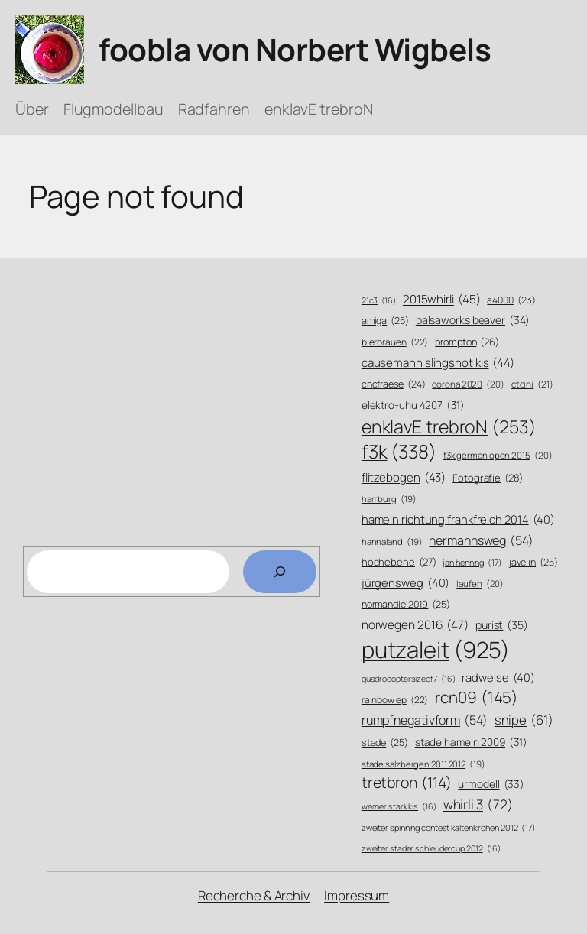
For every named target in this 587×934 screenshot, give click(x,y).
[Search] (279, 571)
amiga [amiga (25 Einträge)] (385, 321)
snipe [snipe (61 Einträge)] (524, 719)
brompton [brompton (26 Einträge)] (467, 342)
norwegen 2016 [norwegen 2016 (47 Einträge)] (415, 625)
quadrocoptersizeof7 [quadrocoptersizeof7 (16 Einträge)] (409, 679)
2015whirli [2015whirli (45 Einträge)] (442, 299)
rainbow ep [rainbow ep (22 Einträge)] (395, 700)
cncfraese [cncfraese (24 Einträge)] (394, 384)
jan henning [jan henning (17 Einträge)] (472, 562)
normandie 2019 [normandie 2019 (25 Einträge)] (406, 604)
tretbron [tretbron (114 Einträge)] (407, 782)
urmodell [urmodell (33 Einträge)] (491, 784)
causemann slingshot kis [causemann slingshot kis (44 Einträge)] (438, 363)
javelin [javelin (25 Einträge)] (533, 562)
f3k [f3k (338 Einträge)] (399, 452)
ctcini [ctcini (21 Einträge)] (532, 384)
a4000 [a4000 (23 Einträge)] (511, 299)
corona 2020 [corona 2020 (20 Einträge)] (468, 384)
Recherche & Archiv (254, 895)
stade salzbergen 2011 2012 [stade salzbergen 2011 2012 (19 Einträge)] (423, 764)
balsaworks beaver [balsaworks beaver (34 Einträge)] (473, 320)
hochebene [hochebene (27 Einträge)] (399, 562)
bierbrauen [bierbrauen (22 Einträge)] (395, 342)
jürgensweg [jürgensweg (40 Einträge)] (406, 583)
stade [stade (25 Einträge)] (385, 743)
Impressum (356, 895)
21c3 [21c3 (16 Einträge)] (379, 300)
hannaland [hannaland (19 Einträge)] (392, 542)
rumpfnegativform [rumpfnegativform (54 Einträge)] (425, 720)
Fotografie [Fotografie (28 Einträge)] (487, 478)
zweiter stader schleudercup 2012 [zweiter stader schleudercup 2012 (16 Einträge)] (431, 849)
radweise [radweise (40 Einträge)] (498, 678)
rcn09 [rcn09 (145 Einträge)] (476, 697)
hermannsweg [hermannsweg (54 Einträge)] (481, 541)
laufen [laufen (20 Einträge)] (480, 584)
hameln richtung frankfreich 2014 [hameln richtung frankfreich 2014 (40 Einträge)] (458, 519)
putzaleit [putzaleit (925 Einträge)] (436, 650)
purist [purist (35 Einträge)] (501, 625)
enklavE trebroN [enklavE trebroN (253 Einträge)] (449, 426)
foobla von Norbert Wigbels (295, 49)
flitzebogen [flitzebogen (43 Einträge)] (404, 477)
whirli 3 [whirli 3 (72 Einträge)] (478, 804)
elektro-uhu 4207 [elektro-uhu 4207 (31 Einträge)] (413, 404)
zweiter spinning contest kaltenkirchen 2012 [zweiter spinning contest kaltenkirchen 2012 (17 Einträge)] (449, 827)
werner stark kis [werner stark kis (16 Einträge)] (399, 806)
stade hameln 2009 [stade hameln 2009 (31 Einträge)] (471, 742)
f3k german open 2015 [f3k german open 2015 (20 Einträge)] (498, 455)
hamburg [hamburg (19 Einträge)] (389, 499)
